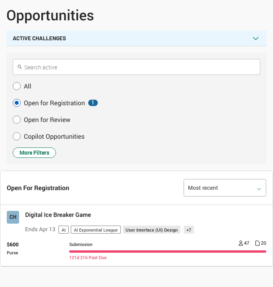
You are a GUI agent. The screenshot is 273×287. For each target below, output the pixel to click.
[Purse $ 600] (13, 248)
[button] (136, 86)
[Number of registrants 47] (244, 244)
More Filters (34, 152)
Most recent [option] (203, 188)
